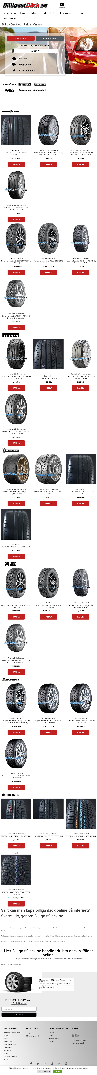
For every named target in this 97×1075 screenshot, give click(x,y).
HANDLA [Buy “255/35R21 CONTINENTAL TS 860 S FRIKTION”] (16, 847)
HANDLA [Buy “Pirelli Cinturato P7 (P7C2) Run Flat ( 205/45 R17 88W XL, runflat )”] (16, 389)
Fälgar (35, 13)
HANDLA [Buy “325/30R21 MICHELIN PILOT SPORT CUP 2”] (16, 558)
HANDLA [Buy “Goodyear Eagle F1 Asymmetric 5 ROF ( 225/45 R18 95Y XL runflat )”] (16, 221)
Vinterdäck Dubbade (16, 260)
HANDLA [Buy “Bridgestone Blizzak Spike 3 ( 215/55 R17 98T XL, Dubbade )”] (48, 734)
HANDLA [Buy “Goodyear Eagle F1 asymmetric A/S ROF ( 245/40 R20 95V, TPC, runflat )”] (48, 166)
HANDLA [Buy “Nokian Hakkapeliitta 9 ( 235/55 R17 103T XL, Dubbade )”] (16, 274)
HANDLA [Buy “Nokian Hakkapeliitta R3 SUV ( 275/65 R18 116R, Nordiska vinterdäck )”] (16, 329)
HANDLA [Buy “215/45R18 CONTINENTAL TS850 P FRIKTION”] (80, 847)
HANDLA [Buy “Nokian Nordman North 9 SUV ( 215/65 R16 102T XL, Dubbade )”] (48, 274)
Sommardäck (16, 152)
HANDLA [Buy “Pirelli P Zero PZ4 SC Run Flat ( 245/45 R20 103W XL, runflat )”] (80, 389)
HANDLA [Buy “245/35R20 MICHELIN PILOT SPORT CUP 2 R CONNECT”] (80, 505)
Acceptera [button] (57, 1071)
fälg (13, 929)
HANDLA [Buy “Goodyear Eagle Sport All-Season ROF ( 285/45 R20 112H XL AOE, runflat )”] (80, 166)
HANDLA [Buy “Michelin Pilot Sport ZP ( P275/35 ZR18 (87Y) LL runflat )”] (48, 505)
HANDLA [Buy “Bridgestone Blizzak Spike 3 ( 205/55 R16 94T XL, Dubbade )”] (80, 734)
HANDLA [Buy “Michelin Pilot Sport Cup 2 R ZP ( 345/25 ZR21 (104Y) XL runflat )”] (16, 505)
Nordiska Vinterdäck (16, 720)
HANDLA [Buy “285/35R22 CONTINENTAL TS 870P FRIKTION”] (48, 847)
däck (6, 929)
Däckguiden (9, 19)
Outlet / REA (49, 13)
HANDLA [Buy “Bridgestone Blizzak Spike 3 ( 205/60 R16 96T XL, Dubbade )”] (16, 789)
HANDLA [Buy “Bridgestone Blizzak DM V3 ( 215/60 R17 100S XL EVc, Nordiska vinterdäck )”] (16, 734)
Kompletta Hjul (9, 13)
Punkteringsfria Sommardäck (48, 152)
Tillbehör (79, 13)
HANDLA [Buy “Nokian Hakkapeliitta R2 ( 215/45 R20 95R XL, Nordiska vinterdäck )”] (80, 274)
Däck (23, 13)
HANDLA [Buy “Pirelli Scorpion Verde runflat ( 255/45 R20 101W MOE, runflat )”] (16, 444)
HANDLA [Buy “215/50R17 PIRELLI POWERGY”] (48, 389)
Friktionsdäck (77, 260)
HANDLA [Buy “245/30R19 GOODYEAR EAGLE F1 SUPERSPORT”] (16, 166)
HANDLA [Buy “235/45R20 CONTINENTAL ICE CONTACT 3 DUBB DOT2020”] (16, 905)
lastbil (37, 929)
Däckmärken (65, 13)
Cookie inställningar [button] (44, 1071)
